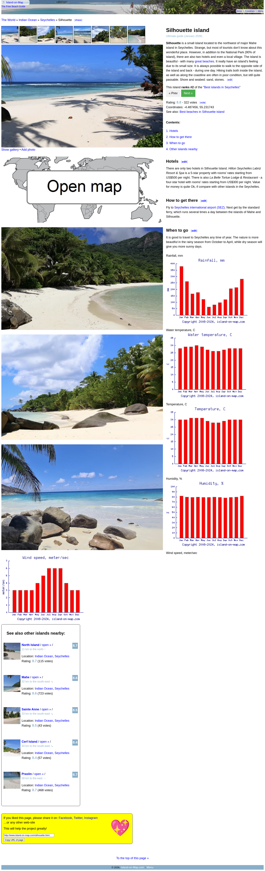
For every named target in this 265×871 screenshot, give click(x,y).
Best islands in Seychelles (221, 87)
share (78, 20)
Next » (188, 93)
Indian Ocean (28, 20)
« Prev (173, 93)
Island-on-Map (14, 2)
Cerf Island (29, 741)
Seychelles (47, 20)
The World (8, 20)
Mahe (25, 677)
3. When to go (175, 143)
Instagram (91, 818)
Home (239, 11)
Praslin (27, 774)
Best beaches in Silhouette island (202, 111)
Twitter (78, 818)
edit (230, 79)
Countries (250, 11)
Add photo (28, 149)
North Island (30, 645)
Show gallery (10, 149)
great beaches (204, 61)
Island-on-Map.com (132, 867)
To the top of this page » (132, 858)
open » (46, 645)
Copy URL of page (14, 840)
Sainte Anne (30, 709)
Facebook (65, 818)
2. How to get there (179, 137)
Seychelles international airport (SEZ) (199, 207)
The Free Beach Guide (13, 6)
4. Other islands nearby (181, 149)
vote (202, 102)
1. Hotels (172, 131)
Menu (260, 11)
